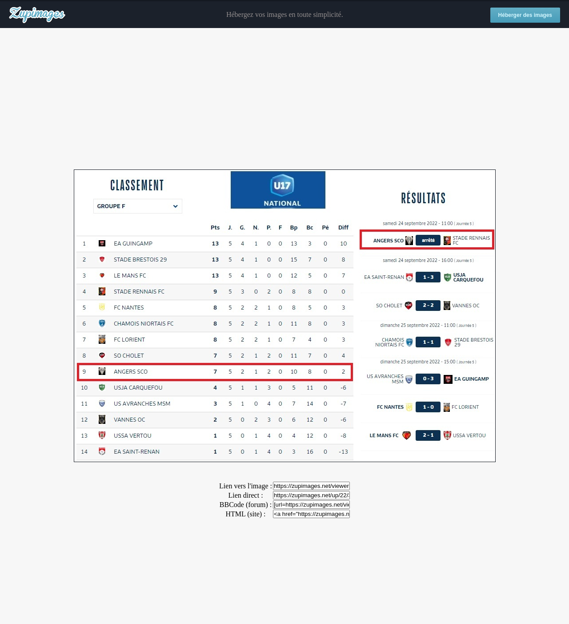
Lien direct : (245, 495)
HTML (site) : (245, 514)
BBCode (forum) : (246, 504)
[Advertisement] (284, 99)
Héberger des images (525, 15)
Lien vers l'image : (245, 486)
